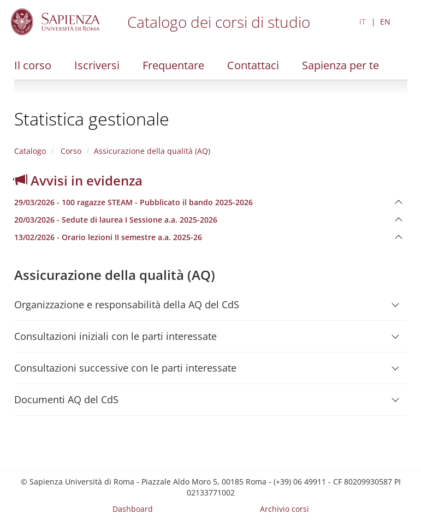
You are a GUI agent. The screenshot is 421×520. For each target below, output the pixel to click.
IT (362, 21)
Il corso (32, 65)
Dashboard (132, 509)
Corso (69, 151)
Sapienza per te (340, 65)
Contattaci (253, 65)
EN (385, 21)
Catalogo (30, 151)
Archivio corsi (284, 509)
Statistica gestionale (91, 118)
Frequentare (173, 65)
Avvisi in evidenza (78, 180)
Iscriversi (97, 65)
